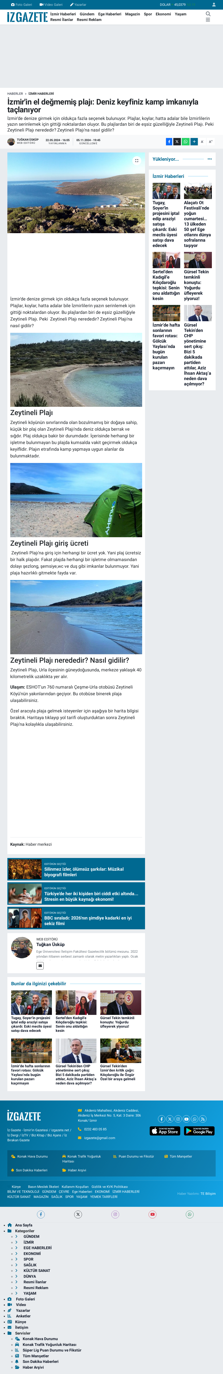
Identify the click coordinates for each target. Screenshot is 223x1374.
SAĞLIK (56, 1197)
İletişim (18, 1327)
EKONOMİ (102, 1192)
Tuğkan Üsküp (50, 944)
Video (17, 1304)
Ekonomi (163, 14)
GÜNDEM (49, 1192)
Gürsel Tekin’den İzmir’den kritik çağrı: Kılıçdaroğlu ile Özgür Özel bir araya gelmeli (117, 1072)
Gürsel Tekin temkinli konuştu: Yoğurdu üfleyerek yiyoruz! (117, 1022)
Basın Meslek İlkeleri (43, 1187)
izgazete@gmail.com (99, 1138)
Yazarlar (78, 5)
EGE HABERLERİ (33, 1248)
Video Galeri (51, 5)
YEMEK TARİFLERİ (103, 1197)
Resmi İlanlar (61, 19)
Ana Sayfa (20, 1225)
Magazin (132, 14)
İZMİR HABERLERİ (41, 93)
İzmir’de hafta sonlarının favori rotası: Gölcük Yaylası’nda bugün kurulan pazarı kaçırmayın (30, 1074)
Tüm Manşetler (178, 1156)
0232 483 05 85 (95, 1129)
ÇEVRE (64, 1192)
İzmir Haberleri (63, 14)
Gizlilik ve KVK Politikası (110, 1187)
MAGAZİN (41, 1197)
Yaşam (180, 14)
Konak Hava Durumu (29, 1156)
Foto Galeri (21, 5)
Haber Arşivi (74, 1170)
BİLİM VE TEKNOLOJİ (23, 1192)
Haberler (15, 93)
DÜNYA (25, 1276)
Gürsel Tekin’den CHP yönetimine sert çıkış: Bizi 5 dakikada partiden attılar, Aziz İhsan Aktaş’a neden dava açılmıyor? (76, 1074)
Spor (148, 14)
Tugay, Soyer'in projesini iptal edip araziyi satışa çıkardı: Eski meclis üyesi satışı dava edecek (31, 1024)
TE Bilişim (208, 1194)
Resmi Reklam (89, 19)
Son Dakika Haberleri (29, 1170)
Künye (14, 1187)
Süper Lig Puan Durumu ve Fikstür (48, 1350)
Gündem (87, 14)
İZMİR (24, 1242)
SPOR (69, 1197)
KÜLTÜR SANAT (19, 1197)
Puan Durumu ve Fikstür (133, 1156)
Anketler (19, 1316)
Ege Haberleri (109, 14)
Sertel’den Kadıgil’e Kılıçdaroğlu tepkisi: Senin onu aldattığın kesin (72, 1024)
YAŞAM (81, 1197)
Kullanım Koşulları (75, 1187)
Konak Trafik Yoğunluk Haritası (81, 1158)
